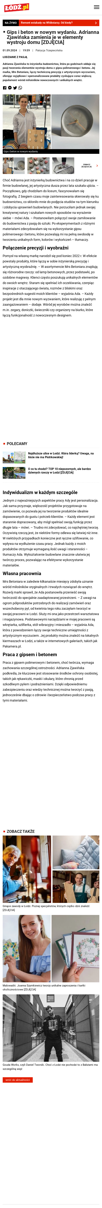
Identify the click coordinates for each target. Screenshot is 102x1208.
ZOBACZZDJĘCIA (88, 166)
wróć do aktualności (18, 1080)
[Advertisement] (51, 377)
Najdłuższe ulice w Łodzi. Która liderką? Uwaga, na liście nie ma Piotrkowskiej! (61, 455)
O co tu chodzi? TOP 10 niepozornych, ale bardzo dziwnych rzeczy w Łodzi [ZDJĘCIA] (59, 470)
